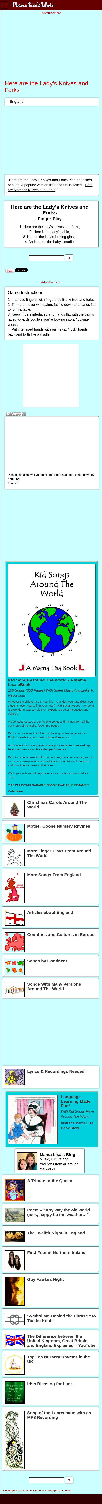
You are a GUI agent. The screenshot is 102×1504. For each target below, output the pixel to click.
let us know (25, 474)
